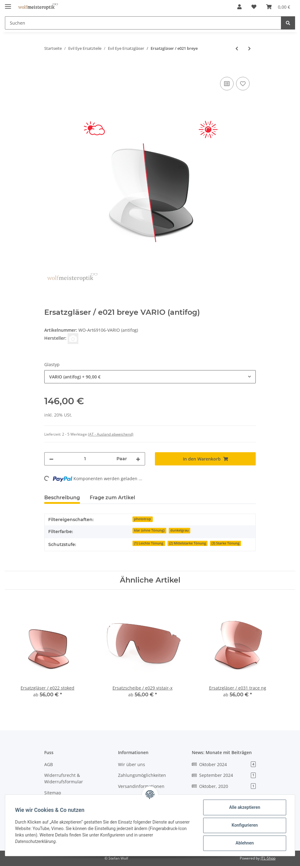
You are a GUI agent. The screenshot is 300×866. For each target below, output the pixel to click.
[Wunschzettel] (254, 7)
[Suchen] (143, 23)
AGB (48, 764)
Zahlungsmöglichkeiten (142, 775)
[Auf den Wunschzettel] (243, 83)
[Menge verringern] (51, 459)
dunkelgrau (179, 530)
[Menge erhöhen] (138, 459)
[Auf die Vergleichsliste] (227, 83)
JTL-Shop (268, 858)
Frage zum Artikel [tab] (112, 497)
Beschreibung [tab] (62, 497)
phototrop (142, 519)
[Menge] (85, 459)
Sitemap (52, 793)
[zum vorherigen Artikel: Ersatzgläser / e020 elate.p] (237, 48)
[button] (239, 7)
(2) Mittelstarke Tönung (187, 543)
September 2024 (224, 775)
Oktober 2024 (224, 764)
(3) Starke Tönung (225, 543)
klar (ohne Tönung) (149, 530)
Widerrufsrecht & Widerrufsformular (63, 778)
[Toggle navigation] (8, 4)
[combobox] (150, 376)
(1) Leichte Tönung (148, 543)
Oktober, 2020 (224, 786)
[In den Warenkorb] (49, 68)
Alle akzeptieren (244, 807)
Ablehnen (244, 842)
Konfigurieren (244, 825)
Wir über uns (131, 764)
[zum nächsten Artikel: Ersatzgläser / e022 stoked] (249, 48)
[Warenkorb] (278, 7)
